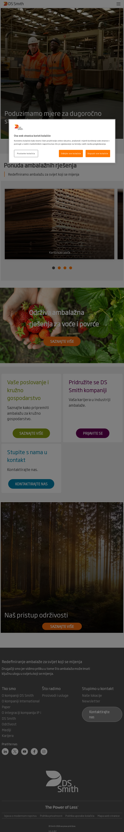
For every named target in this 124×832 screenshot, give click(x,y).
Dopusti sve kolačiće (98, 153)
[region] (62, 141)
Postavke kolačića (26, 153)
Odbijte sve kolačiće (71, 153)
